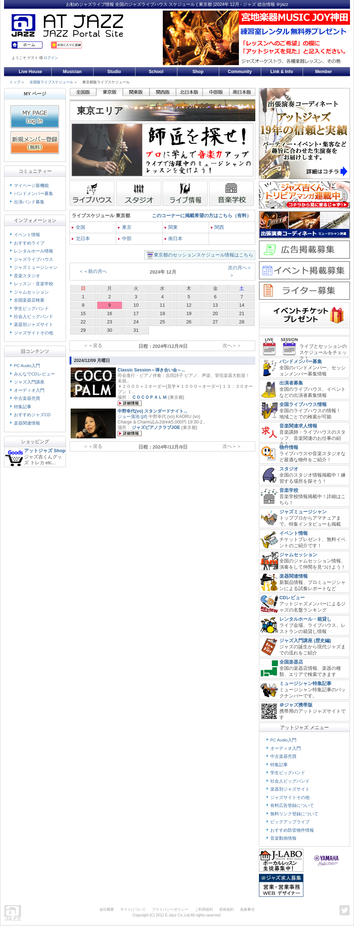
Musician (72, 71)
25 (162, 322)
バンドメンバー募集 (33, 193)
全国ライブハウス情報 (303, 404)
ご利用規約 (204, 909)
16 (109, 313)
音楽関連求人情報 (298, 426)
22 (83, 322)
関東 (171, 227)
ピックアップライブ (290, 822)
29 (83, 330)
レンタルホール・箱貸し (305, 619)
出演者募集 (291, 383)
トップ (14, 82)
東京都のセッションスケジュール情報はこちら (203, 255)
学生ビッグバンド (31, 308)
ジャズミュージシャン (36, 267)
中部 (124, 238)
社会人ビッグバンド (33, 316)
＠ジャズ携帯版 (295, 705)
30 (109, 330)
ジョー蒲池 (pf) (132, 416)
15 (83, 313)
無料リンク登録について (294, 814)
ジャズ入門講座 (29, 382)
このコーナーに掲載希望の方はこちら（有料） (201, 215)
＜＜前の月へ (93, 271)
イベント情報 (27, 234)
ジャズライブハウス (33, 259)
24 (135, 322)
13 (215, 305)
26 (188, 322)
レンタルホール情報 (33, 251)
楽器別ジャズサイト (33, 324)
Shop (198, 71)
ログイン (51, 58)
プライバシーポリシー (170, 909)
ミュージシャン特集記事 (305, 683)
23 (109, 322)
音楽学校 (288, 490)
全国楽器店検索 (29, 300)
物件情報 (288, 447)
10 (135, 305)
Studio (114, 71)
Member (323, 71)
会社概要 (106, 909)
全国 (78, 227)
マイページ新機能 (31, 185)
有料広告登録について (292, 805)
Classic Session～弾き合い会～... (151, 370)
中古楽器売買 (27, 398)
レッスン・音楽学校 (33, 284)
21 (241, 313)
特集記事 (22, 407)
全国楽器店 (291, 662)
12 (188, 305)
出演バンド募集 (29, 202)
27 (215, 322)
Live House (30, 71)
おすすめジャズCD (32, 415)
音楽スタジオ (27, 276)
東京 (124, 227)
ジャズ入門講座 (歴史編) (305, 640)
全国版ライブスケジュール (51, 82)
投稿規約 (226, 909)
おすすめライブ (29, 243)
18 (162, 313)
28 (241, 322)
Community (240, 71)
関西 (217, 227)
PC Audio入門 (27, 365)
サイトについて (133, 909)
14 (241, 305)
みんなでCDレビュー (34, 374)
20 (215, 313)
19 (188, 313)
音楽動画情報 (283, 838)
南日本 (174, 238)
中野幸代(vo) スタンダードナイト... (152, 411)
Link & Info (282, 71)
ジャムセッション (31, 292)
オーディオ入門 (29, 390)
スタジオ (288, 469)
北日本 (81, 238)
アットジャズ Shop (45, 450)
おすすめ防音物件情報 (292, 830)
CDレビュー (292, 597)
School (156, 71)
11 (162, 305)
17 (135, 313)
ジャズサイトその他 (33, 333)
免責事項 (247, 909)
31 (135, 330)
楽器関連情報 (27, 423)
